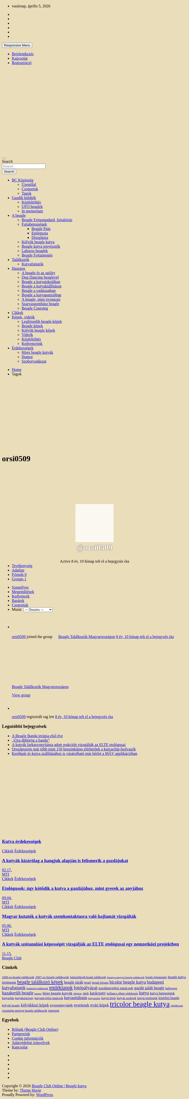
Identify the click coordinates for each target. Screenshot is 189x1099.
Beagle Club (12, 958)
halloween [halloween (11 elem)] (171, 988)
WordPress (44, 1095)
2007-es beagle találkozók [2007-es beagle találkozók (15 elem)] (52, 977)
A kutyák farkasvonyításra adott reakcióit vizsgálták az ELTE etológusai (69, 745)
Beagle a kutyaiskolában (41, 282)
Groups (19, 579)
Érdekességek (22, 348)
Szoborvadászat (34, 361)
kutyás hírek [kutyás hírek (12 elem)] (108, 998)
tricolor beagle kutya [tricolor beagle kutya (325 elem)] (140, 1004)
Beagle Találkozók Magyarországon (86, 637)
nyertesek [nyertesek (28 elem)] (81, 1005)
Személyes (20, 587)
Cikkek (17, 313)
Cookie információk (27, 1038)
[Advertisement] (94, 414)
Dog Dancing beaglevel (40, 277)
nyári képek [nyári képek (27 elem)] (99, 1005)
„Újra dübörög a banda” (30, 740)
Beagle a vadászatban (39, 290)
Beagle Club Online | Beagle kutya (59, 1086)
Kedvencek (21, 596)
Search (7, 161)
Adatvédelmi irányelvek (31, 1043)
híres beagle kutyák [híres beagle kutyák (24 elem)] (57, 993)
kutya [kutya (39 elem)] (144, 992)
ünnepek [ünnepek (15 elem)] (53, 1010)
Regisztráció (22, 63)
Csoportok (30, 189)
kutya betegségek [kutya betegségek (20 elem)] (162, 993)
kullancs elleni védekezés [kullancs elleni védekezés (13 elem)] (122, 993)
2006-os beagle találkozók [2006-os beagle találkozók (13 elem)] (18, 977)
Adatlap (18, 570)
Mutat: (17, 609)
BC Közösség (22, 180)
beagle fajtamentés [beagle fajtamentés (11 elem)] (156, 977)
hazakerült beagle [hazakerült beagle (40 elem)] (17, 992)
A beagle (19, 215)
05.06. (7, 925)
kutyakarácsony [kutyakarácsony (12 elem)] (24, 998)
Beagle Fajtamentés (37, 255)
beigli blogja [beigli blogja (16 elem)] (100, 982)
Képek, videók (23, 317)
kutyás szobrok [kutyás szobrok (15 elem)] (126, 998)
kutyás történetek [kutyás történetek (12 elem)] (147, 998)
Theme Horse (30, 1090)
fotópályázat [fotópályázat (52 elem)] (85, 987)
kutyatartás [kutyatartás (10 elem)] (94, 998)
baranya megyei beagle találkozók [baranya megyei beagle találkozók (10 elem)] (125, 977)
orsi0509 (19, 637)
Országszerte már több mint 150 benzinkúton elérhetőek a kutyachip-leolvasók (74, 749)
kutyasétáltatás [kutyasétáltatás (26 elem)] (75, 998)
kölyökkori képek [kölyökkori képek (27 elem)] (35, 1005)
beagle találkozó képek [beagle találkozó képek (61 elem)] (40, 982)
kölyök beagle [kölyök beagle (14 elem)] (11, 1005)
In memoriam (32, 211)
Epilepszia (40, 233)
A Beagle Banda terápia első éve (37, 736)
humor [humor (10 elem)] (38, 993)
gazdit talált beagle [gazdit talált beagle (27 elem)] (149, 988)
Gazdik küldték (24, 198)
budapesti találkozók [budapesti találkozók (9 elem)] (37, 988)
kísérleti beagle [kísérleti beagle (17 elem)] (168, 998)
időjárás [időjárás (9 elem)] (77, 993)
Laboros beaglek (35, 251)
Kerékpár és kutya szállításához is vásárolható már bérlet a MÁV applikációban (74, 753)
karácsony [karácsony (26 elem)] (98, 993)
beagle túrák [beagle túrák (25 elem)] (73, 982)
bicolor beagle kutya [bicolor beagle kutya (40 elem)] (128, 982)
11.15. (7, 953)
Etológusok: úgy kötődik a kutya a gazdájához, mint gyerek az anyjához (72, 888)
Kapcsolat (20, 58)
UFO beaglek (32, 206)
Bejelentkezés (23, 54)
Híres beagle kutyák (37, 352)
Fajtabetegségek (34, 224)
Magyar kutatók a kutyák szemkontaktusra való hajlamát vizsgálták (69, 916)
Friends (19, 574)
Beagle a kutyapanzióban (41, 295)
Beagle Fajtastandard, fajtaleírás (47, 220)
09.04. (7, 898)
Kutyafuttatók (33, 264)
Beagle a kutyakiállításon (42, 286)
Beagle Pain (41, 229)
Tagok (27, 193)
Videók (27, 335)
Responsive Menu (17, 45)
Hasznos (18, 268)
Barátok (18, 600)
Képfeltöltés (31, 202)
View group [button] (21, 695)
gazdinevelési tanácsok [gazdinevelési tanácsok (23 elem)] (115, 988)
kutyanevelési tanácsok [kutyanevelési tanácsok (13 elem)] (49, 998)
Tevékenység (22, 566)
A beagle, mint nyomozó (41, 299)
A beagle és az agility (38, 273)
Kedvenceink (32, 343)
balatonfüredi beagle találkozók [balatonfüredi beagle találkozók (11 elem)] (88, 977)
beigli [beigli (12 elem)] (87, 982)
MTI (5, 874)
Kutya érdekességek (21, 841)
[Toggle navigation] (4, 158)
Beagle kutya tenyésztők (41, 246)
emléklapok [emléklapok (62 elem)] (61, 987)
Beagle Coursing (35, 308)
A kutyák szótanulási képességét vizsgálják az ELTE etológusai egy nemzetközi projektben (90, 944)
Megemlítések (23, 592)
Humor (27, 357)
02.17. (7, 870)
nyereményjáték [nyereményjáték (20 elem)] (61, 1005)
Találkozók (20, 260)
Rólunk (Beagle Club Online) (35, 1029)
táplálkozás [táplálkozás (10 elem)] (177, 1005)
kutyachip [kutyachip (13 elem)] (8, 998)
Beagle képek (32, 326)
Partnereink (21, 1034)
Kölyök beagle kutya (38, 242)
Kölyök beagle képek (38, 330)
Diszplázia (40, 237)
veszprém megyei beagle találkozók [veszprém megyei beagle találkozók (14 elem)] (24, 1010)
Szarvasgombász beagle (40, 304)
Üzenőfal (29, 184)
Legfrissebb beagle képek (42, 321)
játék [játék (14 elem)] (86, 993)
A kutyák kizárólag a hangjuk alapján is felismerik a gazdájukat (65, 860)
